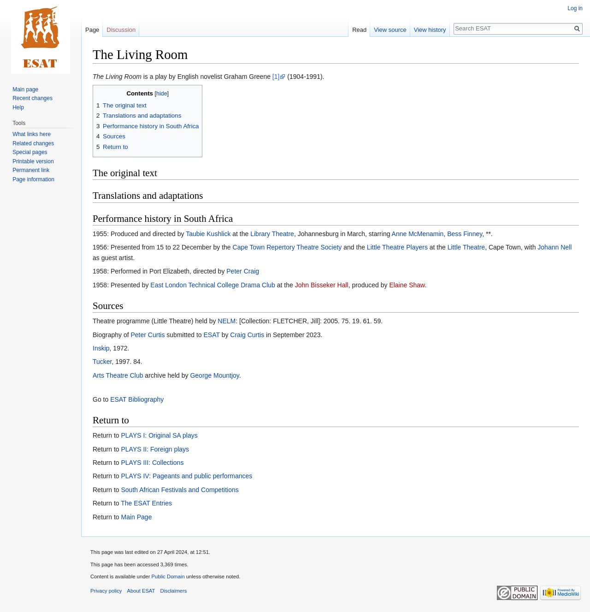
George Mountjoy (214, 375)
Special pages (29, 152)
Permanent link (30, 170)
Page (92, 29)
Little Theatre (466, 247)
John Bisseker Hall (321, 285)
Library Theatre (272, 234)
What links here (31, 134)
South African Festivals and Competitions (179, 489)
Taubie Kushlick (208, 234)
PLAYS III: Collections (152, 462)
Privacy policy (106, 591)
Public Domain (167, 576)
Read (359, 29)
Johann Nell (554, 247)
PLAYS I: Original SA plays (159, 435)
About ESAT (141, 591)
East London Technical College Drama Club (212, 285)
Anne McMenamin (418, 234)
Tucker (102, 361)
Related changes (33, 143)
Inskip (101, 348)
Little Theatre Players (397, 247)
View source (390, 29)
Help (18, 107)
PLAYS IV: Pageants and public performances (186, 476)
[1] (276, 76)
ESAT (211, 335)
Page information (33, 179)
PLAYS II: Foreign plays (155, 449)
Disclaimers (173, 591)
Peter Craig (242, 271)
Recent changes (32, 98)
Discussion (121, 29)
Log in (575, 8)
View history (430, 29)
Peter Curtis (148, 335)
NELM (227, 321)
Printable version (32, 161)
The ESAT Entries (146, 503)
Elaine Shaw (407, 285)
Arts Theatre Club (118, 375)
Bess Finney (464, 234)
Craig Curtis (247, 335)
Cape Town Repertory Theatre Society (287, 247)
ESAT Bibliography (137, 399)
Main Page (136, 517)
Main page (25, 89)
